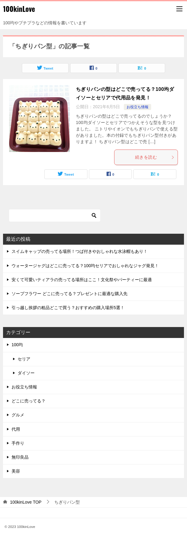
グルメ (18, 414)
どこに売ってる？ (29, 400)
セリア (24, 359)
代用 (16, 429)
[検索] (54, 215)
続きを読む (155, 157)
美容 (16, 471)
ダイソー (26, 372)
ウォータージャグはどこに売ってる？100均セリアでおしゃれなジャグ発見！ (85, 265)
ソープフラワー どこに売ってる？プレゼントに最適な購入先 (69, 293)
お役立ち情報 (137, 107)
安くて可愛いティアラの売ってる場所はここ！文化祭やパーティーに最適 (82, 279)
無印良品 (20, 457)
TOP (26, 502)
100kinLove (19, 9)
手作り (18, 443)
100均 (17, 344)
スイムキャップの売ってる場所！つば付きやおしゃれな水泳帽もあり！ (80, 251)
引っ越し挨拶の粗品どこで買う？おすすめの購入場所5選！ (68, 307)
